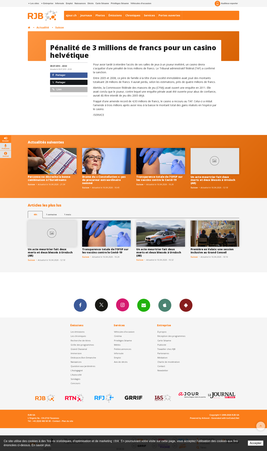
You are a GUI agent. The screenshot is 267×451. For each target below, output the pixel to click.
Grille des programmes (82, 345)
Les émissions (77, 332)
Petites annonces (122, 349)
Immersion (76, 353)
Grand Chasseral (79, 349)
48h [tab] (35, 214)
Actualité (43, 27)
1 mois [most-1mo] (67, 214)
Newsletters (143, 305)
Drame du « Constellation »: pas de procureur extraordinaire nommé (104, 180)
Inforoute (59, 3)
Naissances (80, 3)
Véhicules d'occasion (141, 3)
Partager (58, 75)
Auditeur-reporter (226, 3)
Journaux (86, 15)
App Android (185, 305)
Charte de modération (168, 362)
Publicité (161, 345)
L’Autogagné (77, 370)
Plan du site (67, 421)
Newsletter (162, 370)
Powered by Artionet (200, 418)
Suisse (59, 27)
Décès (91, 3)
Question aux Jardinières (83, 366)
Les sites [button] (33, 3)
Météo (117, 345)
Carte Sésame (102, 3)
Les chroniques (78, 336)
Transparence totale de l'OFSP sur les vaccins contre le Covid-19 (159, 178)
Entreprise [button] (47, 3)
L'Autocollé (76, 374)
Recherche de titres (80, 340)
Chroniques (132, 15)
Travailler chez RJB (166, 349)
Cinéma (118, 336)
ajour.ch (71, 15)
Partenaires (163, 353)
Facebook (80, 305)
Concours (75, 383)
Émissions (115, 15)
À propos (161, 332)
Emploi (69, 3)
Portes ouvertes (169, 15)
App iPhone (164, 305)
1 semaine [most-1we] (51, 214)
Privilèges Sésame (120, 3)
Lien (57, 89)
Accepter (255, 443)
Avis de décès (120, 362)
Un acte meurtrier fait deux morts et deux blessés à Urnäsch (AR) (213, 180)
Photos (100, 15)
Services (149, 15)
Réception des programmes (171, 336)
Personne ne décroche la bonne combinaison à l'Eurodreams (49, 178)
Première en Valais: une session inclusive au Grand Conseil (212, 250)
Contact (161, 366)
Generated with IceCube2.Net (225, 418)
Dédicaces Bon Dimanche (83, 357)
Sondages (75, 379)
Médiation (162, 357)
